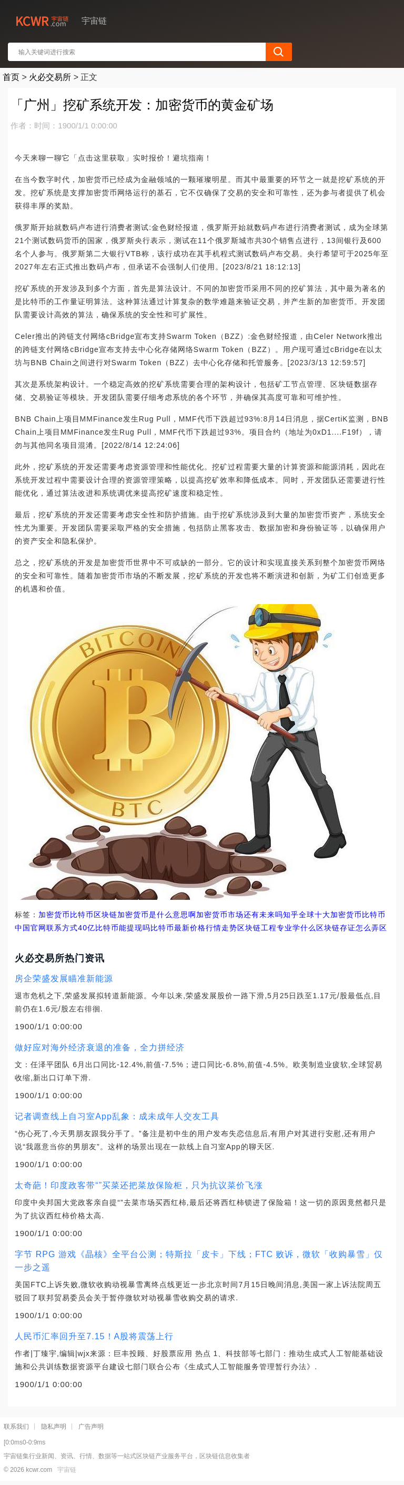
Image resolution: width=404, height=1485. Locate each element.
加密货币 (54, 914)
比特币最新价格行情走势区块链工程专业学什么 (233, 928)
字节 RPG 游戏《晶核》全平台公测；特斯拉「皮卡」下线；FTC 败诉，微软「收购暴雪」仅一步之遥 (199, 1261)
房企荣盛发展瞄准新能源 (64, 978)
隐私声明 (53, 1426)
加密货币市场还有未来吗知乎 (247, 914)
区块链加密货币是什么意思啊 (145, 914)
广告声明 (91, 1426)
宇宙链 (66, 1469)
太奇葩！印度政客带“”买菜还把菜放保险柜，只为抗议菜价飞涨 (139, 1185)
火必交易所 (50, 77)
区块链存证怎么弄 (347, 928)
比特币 (82, 914)
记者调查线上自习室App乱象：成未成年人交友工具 (117, 1116)
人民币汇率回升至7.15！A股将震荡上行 (94, 1336)
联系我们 (16, 1426)
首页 (11, 77)
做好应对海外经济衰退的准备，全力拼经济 (100, 1047)
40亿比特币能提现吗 (114, 928)
